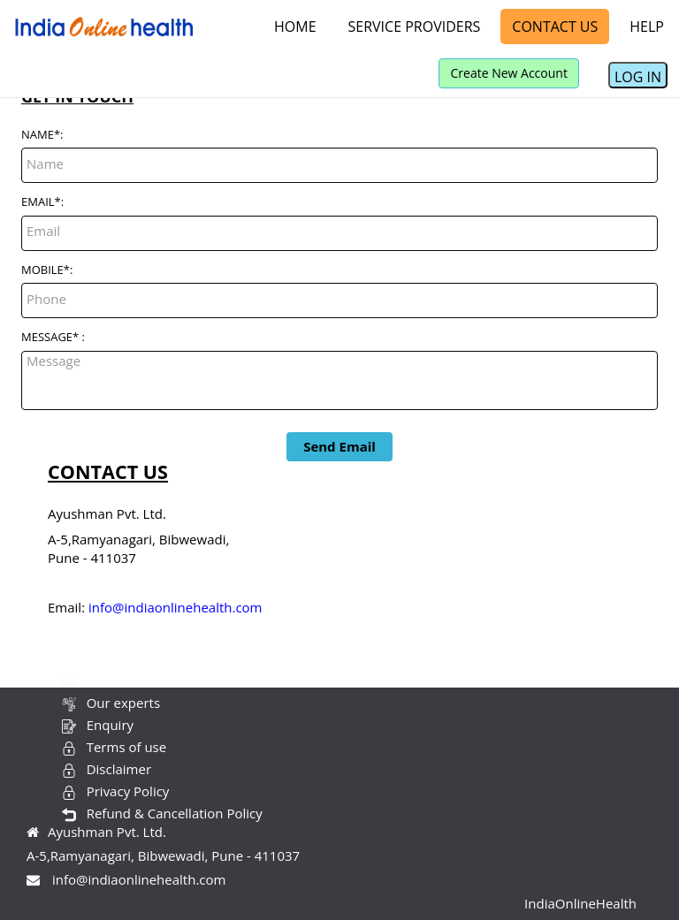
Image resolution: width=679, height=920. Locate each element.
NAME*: (42, 134)
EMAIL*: (42, 201)
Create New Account (508, 73)
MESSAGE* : (53, 337)
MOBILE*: (46, 270)
